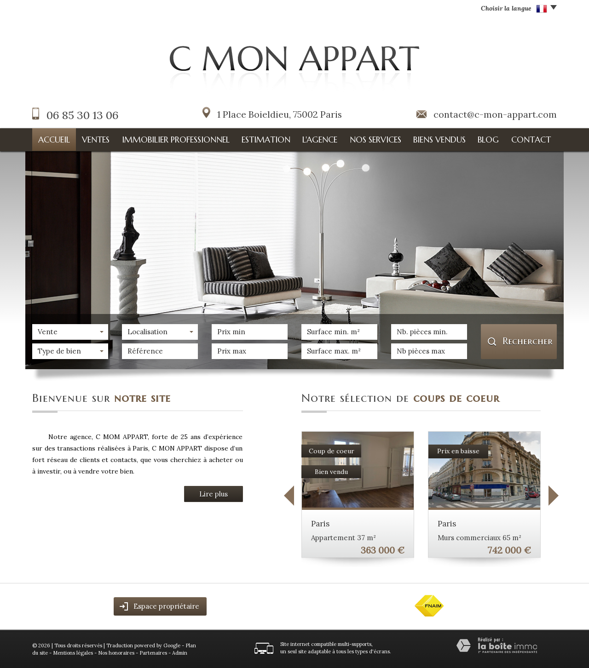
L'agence (319, 139)
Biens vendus (439, 139)
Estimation (266, 139)
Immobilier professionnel (176, 139)
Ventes (96, 139)
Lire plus (213, 494)
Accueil (54, 139)
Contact (531, 139)
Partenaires (153, 653)
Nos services (375, 139)
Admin (179, 653)
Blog (488, 139)
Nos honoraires (116, 653)
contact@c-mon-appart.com (495, 114)
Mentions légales (73, 653)
